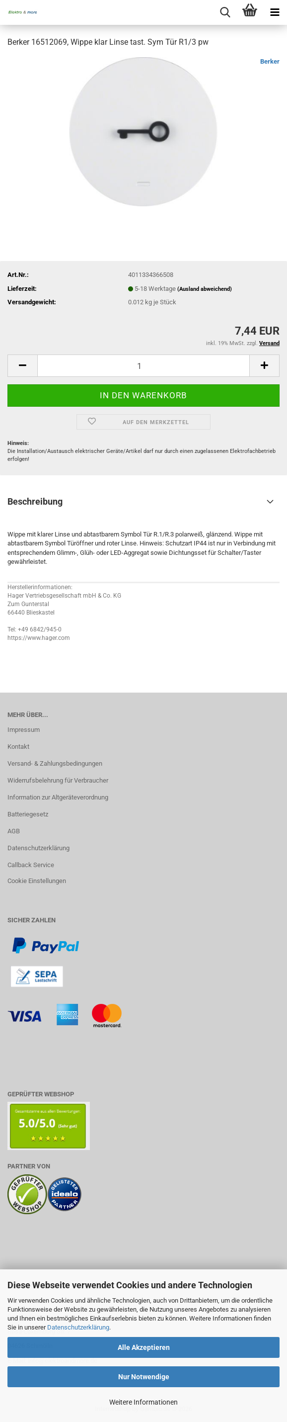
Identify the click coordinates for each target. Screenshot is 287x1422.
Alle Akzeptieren (144, 1347)
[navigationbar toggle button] (274, 12)
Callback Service (30, 865)
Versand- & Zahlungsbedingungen (54, 763)
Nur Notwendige (143, 1377)
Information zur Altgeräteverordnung (57, 797)
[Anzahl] (143, 366)
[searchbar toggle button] (225, 12)
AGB (13, 831)
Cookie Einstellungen (36, 881)
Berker (270, 61)
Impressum (23, 729)
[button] (22, 366)
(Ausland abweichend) (204, 289)
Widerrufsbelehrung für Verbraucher (57, 780)
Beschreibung (35, 501)
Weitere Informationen (143, 1402)
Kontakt (18, 746)
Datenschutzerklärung (78, 1327)
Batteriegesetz (27, 814)
